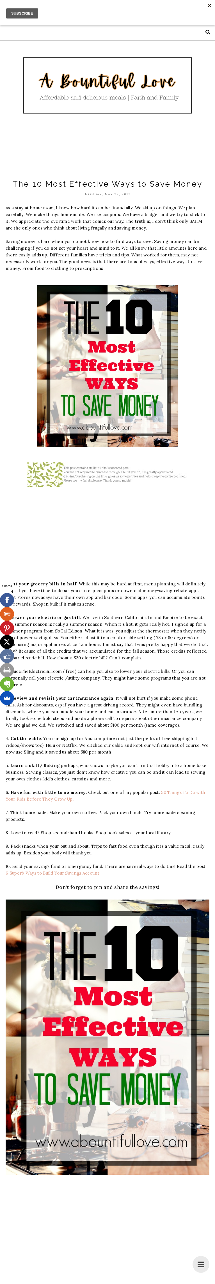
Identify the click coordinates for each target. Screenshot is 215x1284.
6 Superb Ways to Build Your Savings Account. (54, 873)
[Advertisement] (108, 147)
